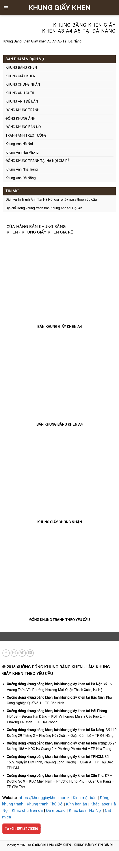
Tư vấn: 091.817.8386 (21, 829)
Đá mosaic (55, 810)
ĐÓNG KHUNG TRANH (22, 110)
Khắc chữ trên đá (27, 810)
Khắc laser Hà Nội (85, 810)
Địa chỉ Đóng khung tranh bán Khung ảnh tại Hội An (44, 208)
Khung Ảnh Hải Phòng (22, 152)
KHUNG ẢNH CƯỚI (20, 93)
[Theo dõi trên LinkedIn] (30, 653)
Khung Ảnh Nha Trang (22, 169)
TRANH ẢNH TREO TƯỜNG (26, 135)
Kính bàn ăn (76, 804)
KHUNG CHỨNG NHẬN (23, 84)
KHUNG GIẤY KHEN (59, 7)
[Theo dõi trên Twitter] (22, 653)
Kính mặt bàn (85, 797)
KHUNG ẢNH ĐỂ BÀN (22, 101)
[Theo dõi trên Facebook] (6, 653)
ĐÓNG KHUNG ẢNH (20, 118)
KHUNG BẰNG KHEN (21, 67)
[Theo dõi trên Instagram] (14, 653)
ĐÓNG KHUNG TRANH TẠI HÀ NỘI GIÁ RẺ (37, 161)
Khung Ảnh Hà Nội (19, 144)
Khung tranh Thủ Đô (45, 804)
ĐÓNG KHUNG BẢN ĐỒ (23, 127)
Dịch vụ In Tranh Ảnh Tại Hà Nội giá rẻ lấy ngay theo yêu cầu (51, 199)
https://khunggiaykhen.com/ (44, 797)
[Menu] (6, 7)
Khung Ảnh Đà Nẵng (21, 178)
